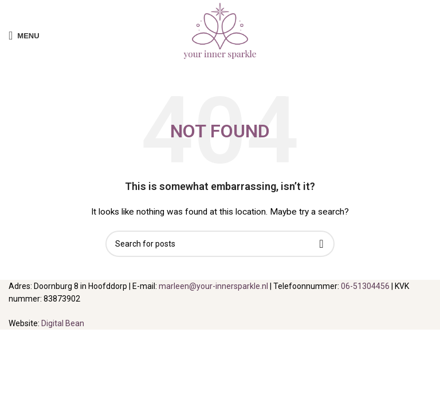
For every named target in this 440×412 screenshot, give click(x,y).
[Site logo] (220, 34)
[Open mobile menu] (24, 35)
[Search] (220, 244)
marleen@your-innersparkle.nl (213, 286)
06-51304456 (365, 286)
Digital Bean (62, 323)
